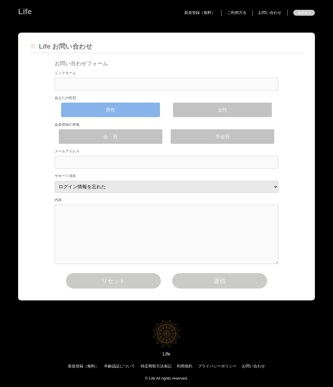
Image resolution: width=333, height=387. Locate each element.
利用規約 (184, 366)
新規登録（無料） (199, 12)
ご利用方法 (236, 12)
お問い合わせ (269, 12)
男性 (110, 109)
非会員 (222, 136)
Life (25, 11)
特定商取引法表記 (156, 366)
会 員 (110, 136)
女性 (222, 109)
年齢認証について (119, 366)
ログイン (304, 13)
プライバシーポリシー (217, 366)
